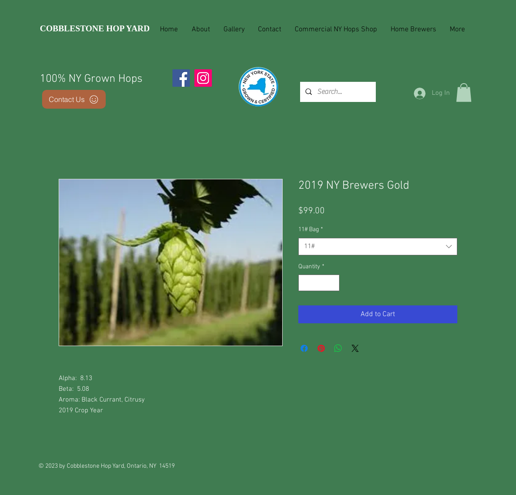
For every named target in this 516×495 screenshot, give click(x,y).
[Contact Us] (74, 99)
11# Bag (310, 229)
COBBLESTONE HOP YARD (95, 28)
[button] (464, 92)
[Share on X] (355, 348)
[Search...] (337, 92)
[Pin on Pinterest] (321, 348)
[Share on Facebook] (304, 348)
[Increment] (332, 283)
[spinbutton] (319, 283)
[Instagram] (203, 78)
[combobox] (377, 246)
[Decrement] (305, 283)
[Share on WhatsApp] (338, 348)
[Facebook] (181, 78)
